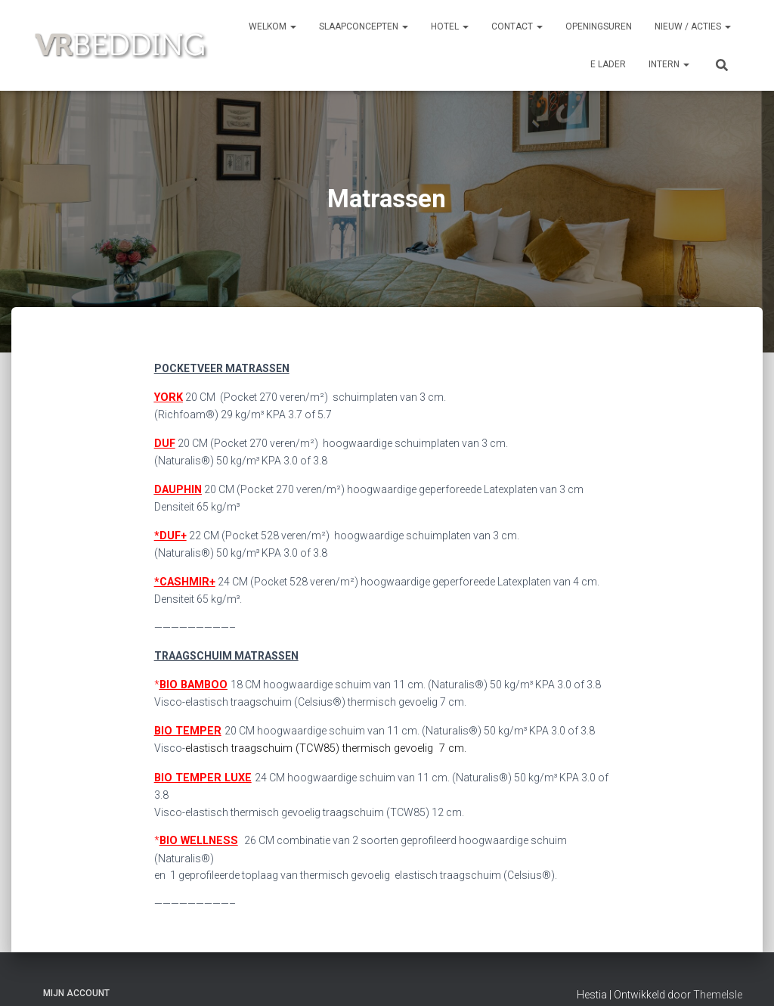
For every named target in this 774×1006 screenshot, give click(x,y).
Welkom (272, 26)
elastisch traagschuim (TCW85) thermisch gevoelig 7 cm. (322, 744)
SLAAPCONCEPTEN (363, 26)
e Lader (608, 64)
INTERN (669, 64)
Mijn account (76, 971)
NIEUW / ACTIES (693, 26)
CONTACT (517, 26)
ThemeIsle (717, 973)
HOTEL (450, 26)
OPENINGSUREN (598, 26)
